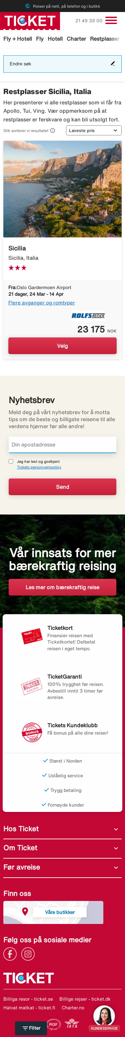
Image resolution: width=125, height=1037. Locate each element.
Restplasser (104, 38)
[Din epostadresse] (62, 444)
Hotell (55, 38)
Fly (40, 38)
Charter (76, 38)
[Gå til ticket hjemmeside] (30, 20)
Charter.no (73, 1007)
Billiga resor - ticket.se (28, 999)
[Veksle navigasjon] (111, 20)
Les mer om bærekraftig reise (62, 587)
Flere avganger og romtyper (41, 302)
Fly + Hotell (17, 38)
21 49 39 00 (89, 20)
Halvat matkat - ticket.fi (29, 1007)
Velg (62, 345)
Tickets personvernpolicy (39, 467)
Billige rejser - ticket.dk (85, 999)
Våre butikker (60, 912)
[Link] (11, 953)
